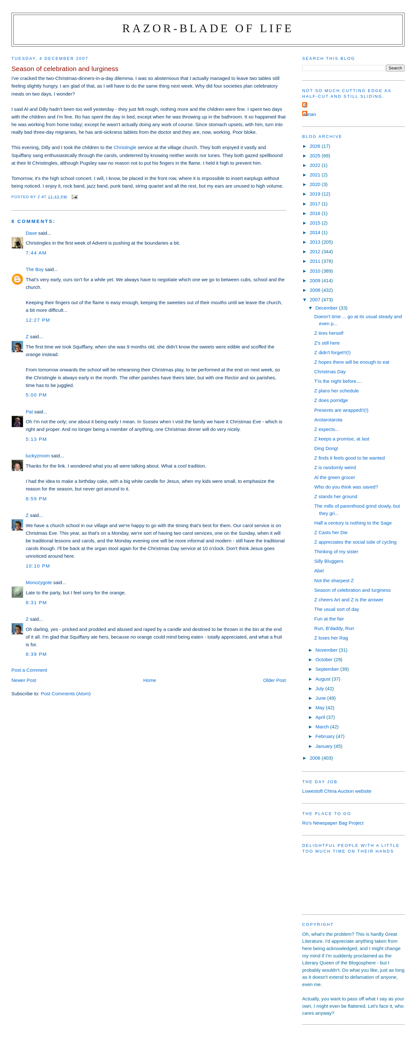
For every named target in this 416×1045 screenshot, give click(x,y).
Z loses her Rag (331, 638)
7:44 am (36, 252)
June (321, 698)
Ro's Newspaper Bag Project (332, 823)
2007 (316, 299)
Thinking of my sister (336, 551)
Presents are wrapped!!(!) (341, 410)
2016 (316, 213)
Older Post (274, 680)
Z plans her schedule (336, 390)
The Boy (35, 269)
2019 (316, 194)
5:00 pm (36, 394)
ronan (310, 114)
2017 (316, 203)
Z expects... (326, 429)
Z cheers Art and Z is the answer (348, 599)
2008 (316, 290)
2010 (316, 271)
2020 (316, 184)
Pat (29, 411)
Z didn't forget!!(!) (332, 352)
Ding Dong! (326, 448)
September (327, 669)
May (320, 707)
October (324, 659)
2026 (316, 146)
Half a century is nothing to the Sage (353, 523)
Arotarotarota (328, 419)
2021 (316, 174)
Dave (31, 233)
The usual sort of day (336, 609)
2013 (316, 242)
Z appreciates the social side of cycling (355, 542)
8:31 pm (36, 602)
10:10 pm (38, 566)
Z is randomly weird (335, 467)
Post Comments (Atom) (66, 693)
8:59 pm (36, 498)
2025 (316, 155)
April (320, 717)
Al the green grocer (334, 477)
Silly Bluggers (328, 561)
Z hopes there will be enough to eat (352, 362)
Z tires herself (328, 333)
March (322, 726)
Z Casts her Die (331, 532)
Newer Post (23, 680)
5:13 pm (36, 439)
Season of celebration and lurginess (352, 590)
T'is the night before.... (338, 381)
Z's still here (327, 343)
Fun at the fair (329, 618)
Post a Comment (29, 670)
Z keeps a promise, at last (341, 438)
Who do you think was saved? (346, 487)
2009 (316, 280)
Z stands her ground (335, 496)
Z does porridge (331, 400)
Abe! (319, 570)
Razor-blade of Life (208, 28)
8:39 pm (36, 654)
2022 (316, 165)
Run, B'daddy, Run (334, 628)
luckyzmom (38, 455)
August (323, 679)
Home (149, 680)
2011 (316, 261)
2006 (316, 758)
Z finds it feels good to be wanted (349, 458)
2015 (316, 222)
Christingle (125, 147)
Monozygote (39, 582)
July (320, 688)
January (324, 746)
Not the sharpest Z (334, 580)
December (327, 308)
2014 (316, 232)
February (325, 736)
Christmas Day (330, 371)
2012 (316, 251)
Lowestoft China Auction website (336, 791)
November (327, 650)
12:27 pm (38, 320)
